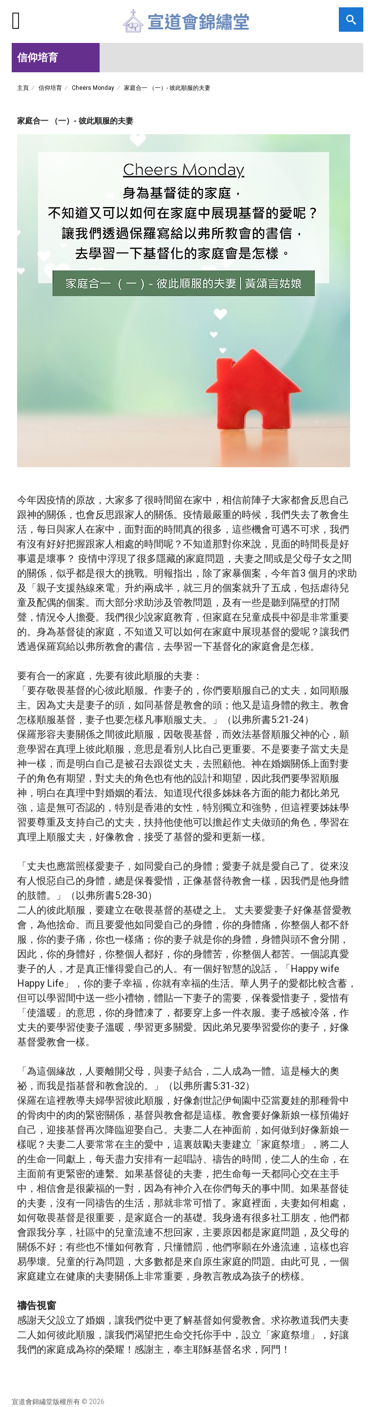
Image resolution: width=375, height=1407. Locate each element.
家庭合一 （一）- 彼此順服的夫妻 (167, 87)
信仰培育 (50, 87)
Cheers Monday (93, 87)
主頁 (23, 87)
